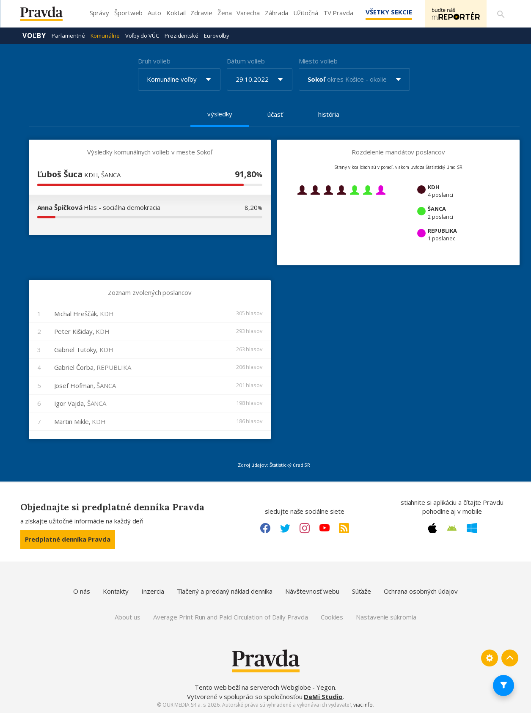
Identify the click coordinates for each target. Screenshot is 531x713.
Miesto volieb (318, 61)
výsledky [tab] (219, 114)
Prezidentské (181, 35)
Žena (224, 12)
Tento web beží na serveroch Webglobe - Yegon (265, 687)
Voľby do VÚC (142, 35)
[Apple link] (432, 528)
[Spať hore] (509, 658)
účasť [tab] (275, 114)
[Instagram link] (305, 528)
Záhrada (276, 12)
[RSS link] (344, 528)
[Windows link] (472, 528)
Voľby (34, 35)
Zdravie (201, 12)
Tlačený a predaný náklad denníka (225, 591)
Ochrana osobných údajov (421, 591)
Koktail (175, 12)
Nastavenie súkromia (386, 617)
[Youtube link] (324, 528)
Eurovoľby (216, 35)
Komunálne (105, 35)
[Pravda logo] (47, 15)
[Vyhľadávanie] (501, 14)
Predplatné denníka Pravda (67, 539)
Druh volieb (154, 61)
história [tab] (328, 114)
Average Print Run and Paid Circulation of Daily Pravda (230, 617)
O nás (81, 591)
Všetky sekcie (388, 12)
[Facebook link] (265, 528)
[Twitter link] (285, 528)
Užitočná (305, 12)
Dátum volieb (246, 61)
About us (127, 617)
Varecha (248, 12)
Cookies (332, 617)
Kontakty (116, 591)
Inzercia (152, 591)
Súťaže (361, 591)
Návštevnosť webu (312, 591)
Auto (154, 12)
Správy (100, 12)
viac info (363, 704)
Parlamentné (68, 35)
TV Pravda (338, 12)
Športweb (128, 12)
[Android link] (452, 528)
